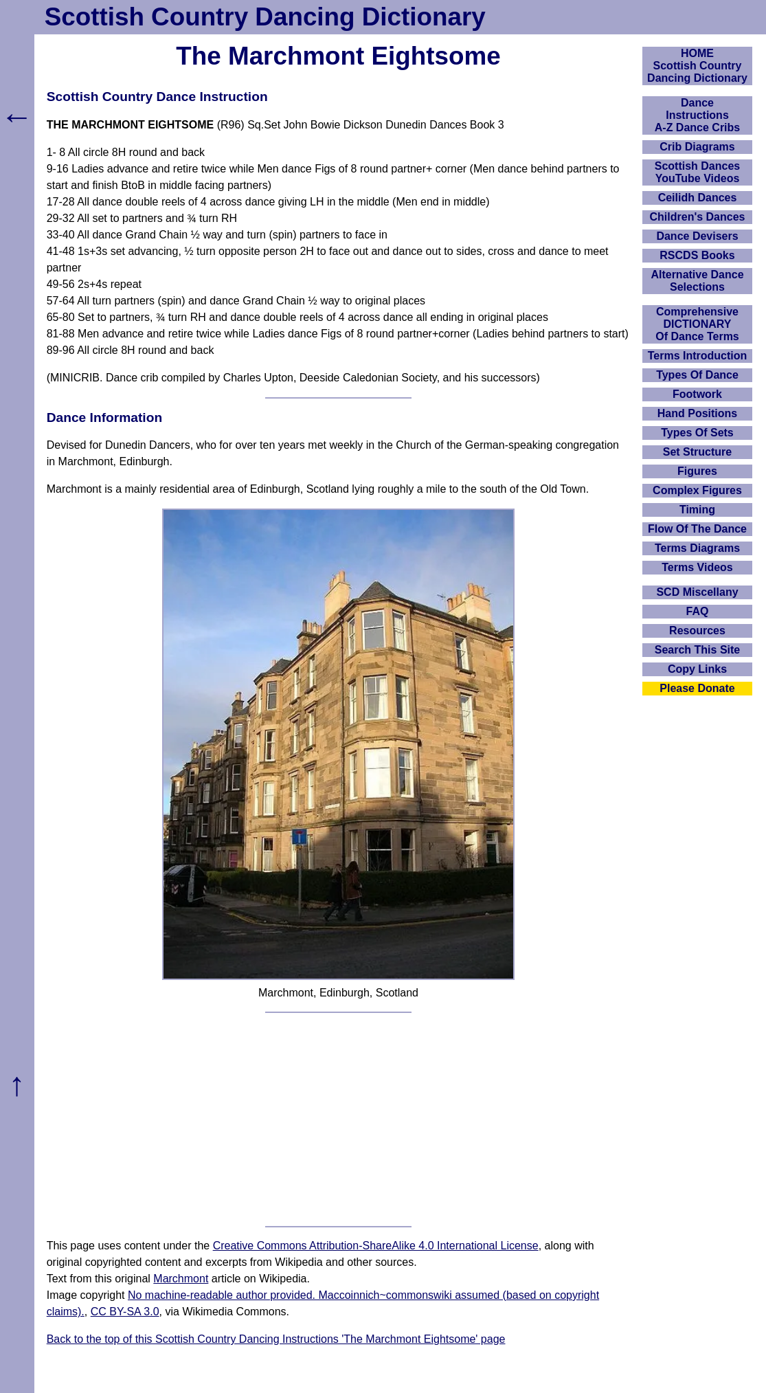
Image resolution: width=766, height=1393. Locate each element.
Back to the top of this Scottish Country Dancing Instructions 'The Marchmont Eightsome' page (276, 1339)
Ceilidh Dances (697, 197)
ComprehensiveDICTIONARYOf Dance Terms (697, 324)
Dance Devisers (697, 236)
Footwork (697, 394)
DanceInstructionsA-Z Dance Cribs (697, 115)
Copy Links (697, 669)
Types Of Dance (697, 375)
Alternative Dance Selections (697, 281)
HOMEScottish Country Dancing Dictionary (697, 65)
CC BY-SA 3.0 (125, 1311)
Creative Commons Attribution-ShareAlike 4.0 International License (376, 1245)
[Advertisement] (339, 1119)
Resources (697, 630)
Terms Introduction (697, 355)
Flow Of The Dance (697, 529)
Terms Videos (697, 567)
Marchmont (180, 1278)
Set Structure (697, 452)
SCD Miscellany (697, 592)
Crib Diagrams (697, 147)
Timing (697, 509)
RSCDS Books (697, 255)
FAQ (697, 611)
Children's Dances (697, 217)
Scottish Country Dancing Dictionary (265, 17)
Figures (697, 471)
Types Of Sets (697, 432)
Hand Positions (697, 413)
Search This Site (698, 650)
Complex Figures (697, 490)
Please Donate (697, 688)
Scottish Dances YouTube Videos (697, 172)
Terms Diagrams (697, 548)
